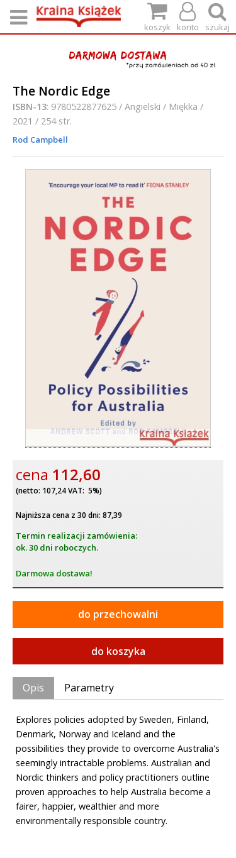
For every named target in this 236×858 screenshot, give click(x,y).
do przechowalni (118, 614)
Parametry (89, 688)
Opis (33, 688)
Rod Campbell (40, 139)
